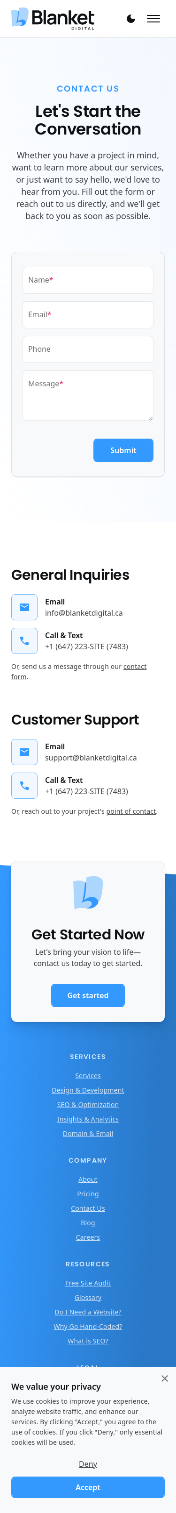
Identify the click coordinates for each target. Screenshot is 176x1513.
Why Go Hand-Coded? (88, 1326)
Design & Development (88, 1090)
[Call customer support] (69, 786)
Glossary (88, 1297)
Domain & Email (88, 1133)
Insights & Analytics (88, 1119)
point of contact (131, 811)
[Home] (63, 18)
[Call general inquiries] (69, 641)
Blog (88, 1222)
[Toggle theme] (131, 18)
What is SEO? (88, 1340)
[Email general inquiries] (67, 607)
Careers (88, 1237)
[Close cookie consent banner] (164, 1378)
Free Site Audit (88, 1283)
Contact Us (88, 1208)
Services (88, 1075)
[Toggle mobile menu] (153, 18)
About (87, 1179)
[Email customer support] (74, 752)
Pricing (88, 1193)
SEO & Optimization (88, 1104)
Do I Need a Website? (87, 1311)
